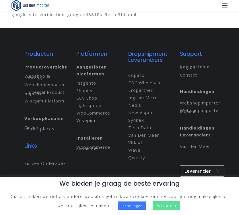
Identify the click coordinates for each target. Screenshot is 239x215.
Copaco (136, 75)
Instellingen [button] (132, 205)
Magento (86, 83)
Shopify (84, 90)
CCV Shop (86, 98)
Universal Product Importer (44, 92)
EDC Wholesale (145, 82)
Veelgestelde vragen (195, 66)
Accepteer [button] (167, 205)
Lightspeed (89, 105)
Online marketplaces (39, 128)
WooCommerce (93, 113)
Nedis (134, 105)
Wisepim (85, 120)
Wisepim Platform (44, 101)
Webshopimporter (44, 84)
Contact (188, 75)
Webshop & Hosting (37, 76)
